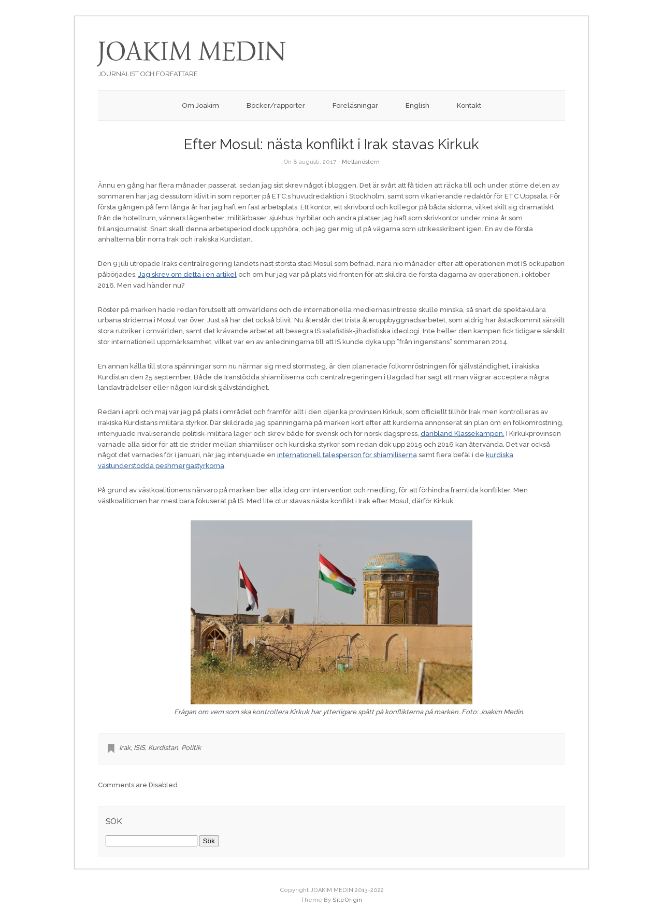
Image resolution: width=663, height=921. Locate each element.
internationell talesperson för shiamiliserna (347, 455)
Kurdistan (163, 748)
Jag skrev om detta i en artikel (187, 274)
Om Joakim (200, 105)
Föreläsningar (355, 105)
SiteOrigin (347, 900)
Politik (191, 748)
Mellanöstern (361, 161)
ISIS (139, 748)
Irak (125, 748)
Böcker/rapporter (276, 105)
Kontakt (469, 105)
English (417, 105)
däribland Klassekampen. (463, 433)
